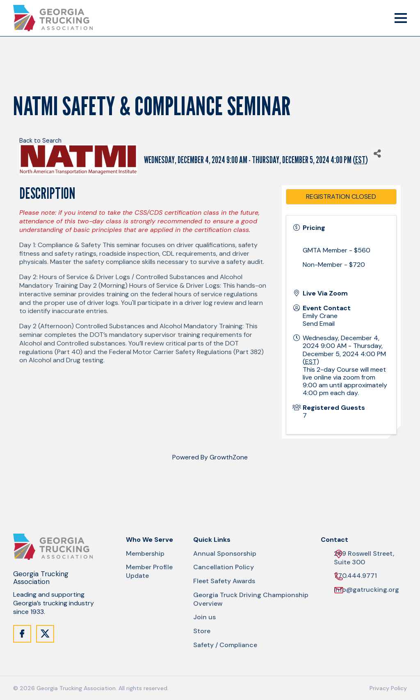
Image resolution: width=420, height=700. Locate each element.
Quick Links (212, 540)
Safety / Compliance (225, 645)
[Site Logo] (53, 18)
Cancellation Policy (223, 567)
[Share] (377, 153)
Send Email (319, 323)
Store (201, 631)
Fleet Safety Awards (224, 581)
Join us (204, 617)
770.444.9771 (355, 576)
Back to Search (40, 140)
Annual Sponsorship (224, 554)
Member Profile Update (149, 571)
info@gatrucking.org (366, 590)
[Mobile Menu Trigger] (401, 18)
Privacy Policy (388, 688)
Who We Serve (149, 540)
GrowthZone (229, 457)
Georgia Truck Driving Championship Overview (250, 599)
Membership (145, 554)
